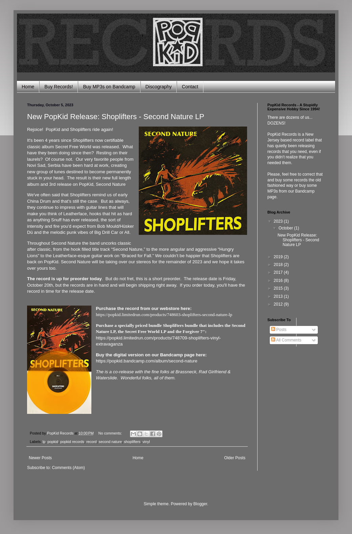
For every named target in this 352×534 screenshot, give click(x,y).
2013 (279, 296)
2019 (279, 256)
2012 (279, 304)
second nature (110, 442)
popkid (52, 442)
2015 (279, 288)
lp (44, 442)
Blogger (200, 504)
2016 (279, 280)
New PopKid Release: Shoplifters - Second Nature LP (115, 116)
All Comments (286, 340)
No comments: (110, 433)
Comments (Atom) (68, 467)
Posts (278, 329)
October (286, 228)
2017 (279, 272)
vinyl (146, 442)
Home (28, 86)
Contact (190, 86)
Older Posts (234, 457)
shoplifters (132, 442)
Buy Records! (58, 86)
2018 (279, 264)
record (91, 442)
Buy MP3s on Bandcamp (109, 86)
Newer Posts (40, 457)
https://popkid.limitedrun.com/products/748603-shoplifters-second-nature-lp (164, 314)
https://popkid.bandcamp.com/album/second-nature (146, 360)
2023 (279, 221)
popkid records (72, 442)
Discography (159, 86)
